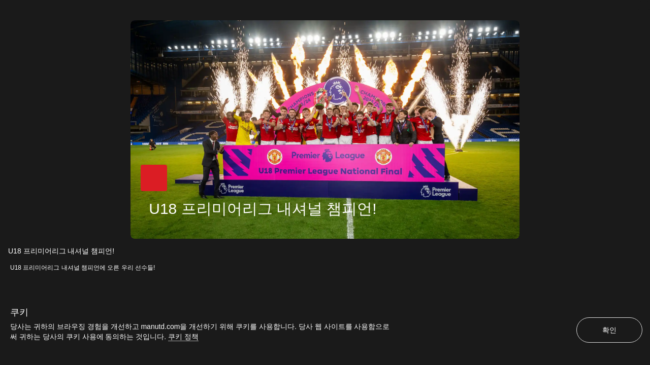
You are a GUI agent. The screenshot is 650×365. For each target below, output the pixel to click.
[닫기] (644, 6)
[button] (153, 179)
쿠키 (19, 312)
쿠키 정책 (183, 337)
